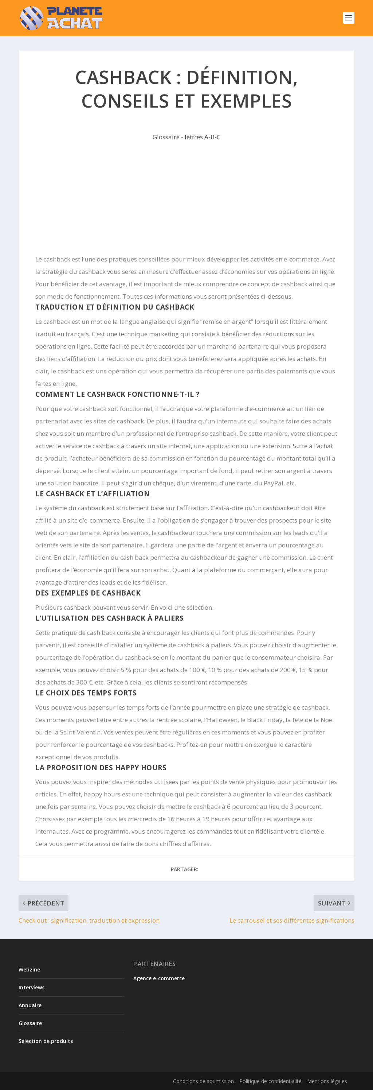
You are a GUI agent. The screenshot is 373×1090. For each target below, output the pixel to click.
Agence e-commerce (159, 978)
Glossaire (30, 1023)
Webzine (29, 969)
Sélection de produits (46, 1040)
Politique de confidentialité (270, 1081)
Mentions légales (327, 1081)
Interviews (31, 987)
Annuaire (30, 1005)
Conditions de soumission (203, 1081)
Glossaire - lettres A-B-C (186, 137)
